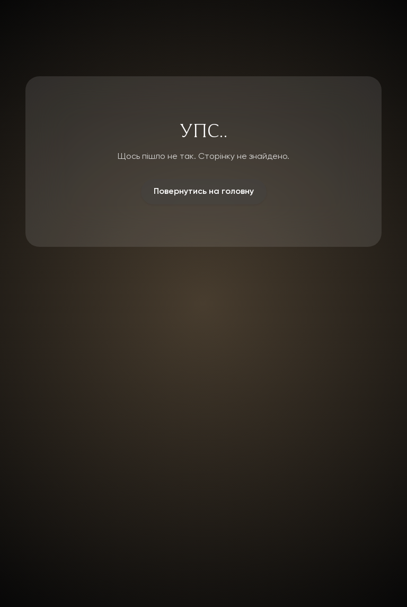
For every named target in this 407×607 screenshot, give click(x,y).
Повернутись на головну (204, 192)
